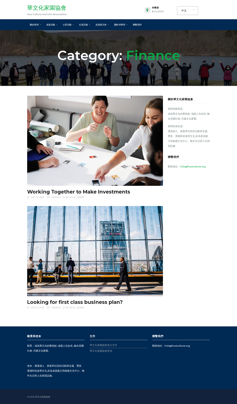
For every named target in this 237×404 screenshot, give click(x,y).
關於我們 (35, 24)
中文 (184, 10)
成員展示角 (102, 24)
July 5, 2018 (37, 197)
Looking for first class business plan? (75, 302)
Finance (56, 197)
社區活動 (84, 24)
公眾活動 (68, 24)
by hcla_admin (75, 197)
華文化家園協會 (46, 7)
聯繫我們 (137, 24)
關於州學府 (121, 24)
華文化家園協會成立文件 (103, 345)
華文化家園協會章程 (101, 351)
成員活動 (51, 24)
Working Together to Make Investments (78, 192)
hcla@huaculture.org (193, 166)
